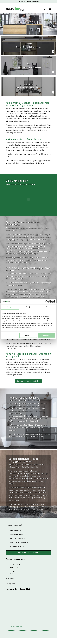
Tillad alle (46, 335)
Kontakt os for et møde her (28, 381)
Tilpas (28, 335)
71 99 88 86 (22, 1)
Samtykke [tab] (10, 307)
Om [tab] (47, 307)
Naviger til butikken (16, 626)
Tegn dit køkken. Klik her (27, 552)
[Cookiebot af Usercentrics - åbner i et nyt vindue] (47, 301)
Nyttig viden (10, 584)
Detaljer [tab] (28, 307)
